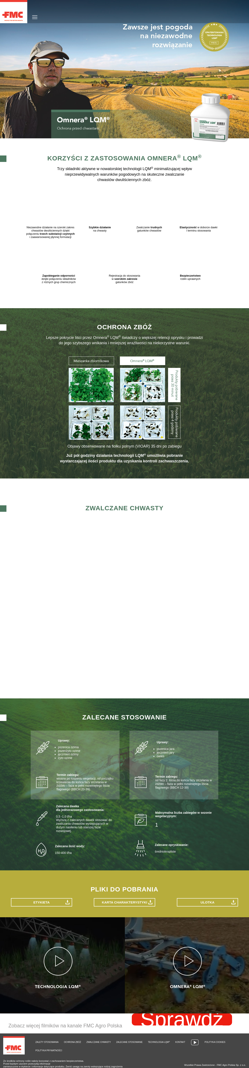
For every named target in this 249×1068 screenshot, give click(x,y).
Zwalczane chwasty (99, 1041)
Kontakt (180, 1041)
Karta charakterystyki (124, 901)
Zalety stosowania (47, 1041)
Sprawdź (181, 1019)
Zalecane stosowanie (129, 1041)
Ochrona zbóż (72, 1041)
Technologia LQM (159, 1041)
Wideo (194, 1042)
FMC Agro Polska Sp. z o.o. (231, 1064)
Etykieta (41, 901)
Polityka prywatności (48, 1050)
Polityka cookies (215, 1041)
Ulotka (207, 901)
